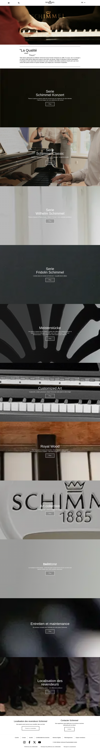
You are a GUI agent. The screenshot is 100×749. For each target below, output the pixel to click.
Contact (69, 729)
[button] (8, 3)
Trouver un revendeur (30, 728)
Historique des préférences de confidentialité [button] (51, 746)
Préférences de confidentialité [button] (30, 746)
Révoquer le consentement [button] (70, 746)
